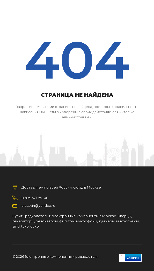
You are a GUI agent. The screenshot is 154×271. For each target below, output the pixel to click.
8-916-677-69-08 (34, 198)
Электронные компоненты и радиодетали (62, 256)
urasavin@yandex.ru (38, 205)
